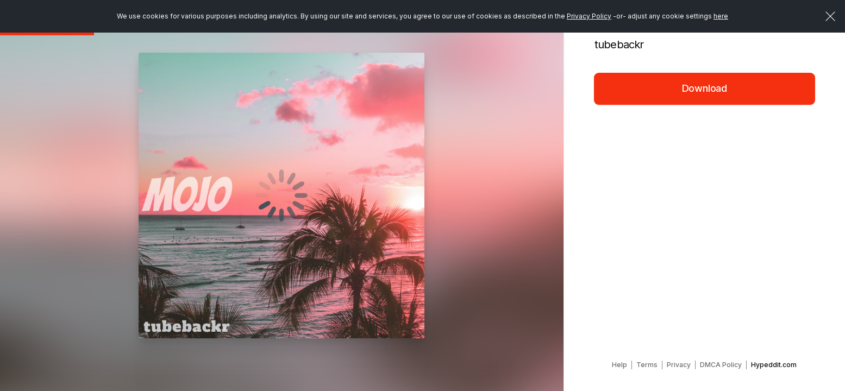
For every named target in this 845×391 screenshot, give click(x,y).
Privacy (679, 365)
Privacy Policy (589, 16)
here (720, 16)
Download (705, 88)
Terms (647, 365)
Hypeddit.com (774, 365)
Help (619, 365)
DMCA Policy (721, 365)
